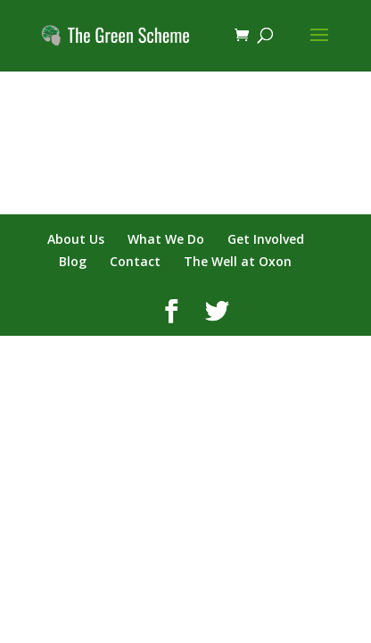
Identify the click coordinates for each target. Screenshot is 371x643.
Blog (73, 261)
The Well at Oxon (238, 261)
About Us (75, 238)
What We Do (166, 238)
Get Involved (265, 238)
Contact (135, 261)
